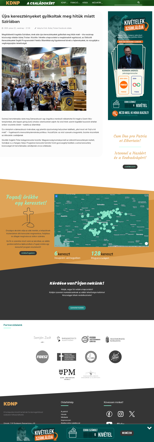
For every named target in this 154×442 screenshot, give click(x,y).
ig (116, 412)
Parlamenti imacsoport (90, 369)
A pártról (64, 411)
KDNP (63, 3)
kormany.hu (115, 334)
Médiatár (64, 417)
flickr (117, 422)
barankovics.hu (67, 334)
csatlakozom (130, 166)
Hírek (85, 3)
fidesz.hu (42, 352)
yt (105, 422)
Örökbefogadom (28, 253)
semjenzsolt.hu (42, 334)
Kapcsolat (66, 8)
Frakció (74, 3)
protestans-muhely (67, 369)
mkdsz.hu (67, 352)
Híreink (63, 414)
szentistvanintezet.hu (115, 352)
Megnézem (127, 433)
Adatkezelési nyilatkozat (70, 423)
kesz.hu (91, 352)
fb (105, 412)
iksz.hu (91, 334)
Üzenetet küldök (77, 308)
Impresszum (66, 420)
